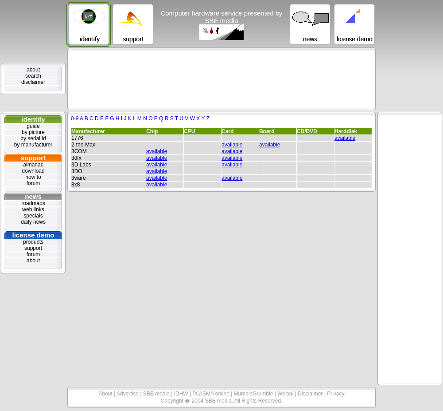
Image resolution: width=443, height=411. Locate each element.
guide (33, 126)
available (344, 138)
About (106, 394)
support (33, 158)
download (33, 171)
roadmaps (33, 203)
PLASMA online (211, 394)
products (33, 242)
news (33, 196)
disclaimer (33, 82)
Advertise (128, 394)
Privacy (335, 394)
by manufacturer (33, 145)
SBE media (157, 394)
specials (33, 216)
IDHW (182, 394)
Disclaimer (311, 394)
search (33, 76)
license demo (33, 235)
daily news (33, 222)
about (33, 70)
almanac (33, 165)
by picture (33, 132)
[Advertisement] (222, 79)
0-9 (74, 118)
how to (33, 177)
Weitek (286, 394)
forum (33, 183)
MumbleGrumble (254, 394)
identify (33, 119)
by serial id (33, 138)
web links (33, 209)
